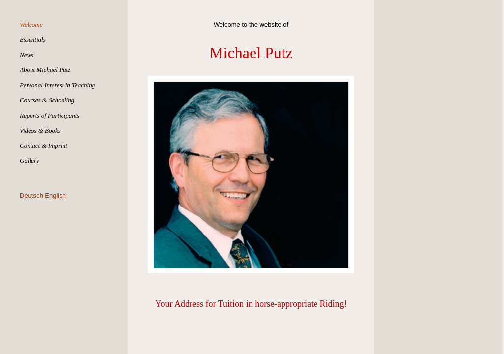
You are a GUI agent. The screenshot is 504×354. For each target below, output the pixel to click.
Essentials (33, 39)
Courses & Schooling (47, 100)
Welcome (31, 24)
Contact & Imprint (43, 145)
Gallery (29, 160)
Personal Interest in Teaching (57, 84)
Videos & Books (40, 130)
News (26, 55)
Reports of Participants (49, 115)
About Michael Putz (45, 69)
